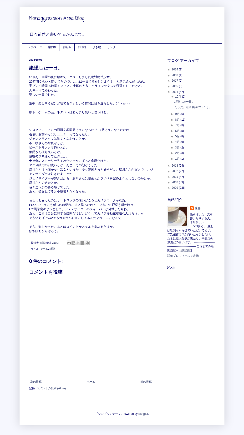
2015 (175, 86)
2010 (175, 182)
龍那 (197, 208)
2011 (175, 176)
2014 (175, 92)
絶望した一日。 (184, 101)
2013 (175, 165)
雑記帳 (67, 47)
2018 (175, 75)
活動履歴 (185, 250)
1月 (177, 158)
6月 (177, 131)
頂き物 (96, 47)
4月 (177, 141)
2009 (175, 187)
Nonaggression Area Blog (57, 18)
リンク (111, 47)
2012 (175, 171)
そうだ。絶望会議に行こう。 (193, 107)
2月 (177, 153)
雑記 (52, 248)
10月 (178, 96)
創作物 (82, 47)
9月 (177, 114)
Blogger (143, 413)
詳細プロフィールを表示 (183, 255)
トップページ (33, 47)
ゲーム (44, 248)
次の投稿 (36, 381)
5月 (177, 136)
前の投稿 (146, 381)
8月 (177, 119)
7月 (177, 125)
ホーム (91, 381)
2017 (175, 80)
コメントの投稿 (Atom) (51, 388)
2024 (175, 69)
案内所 (52, 47)
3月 (177, 147)
